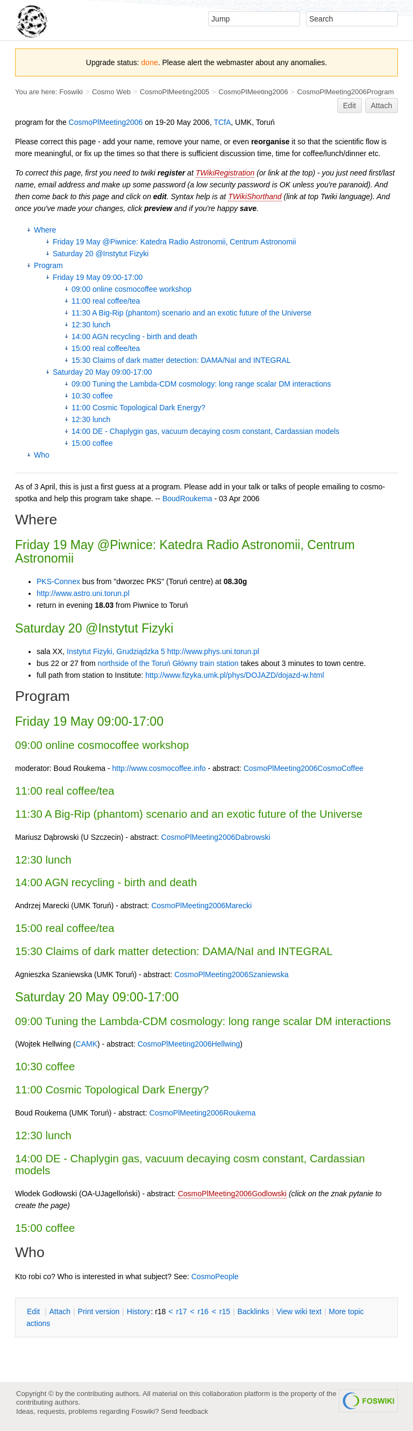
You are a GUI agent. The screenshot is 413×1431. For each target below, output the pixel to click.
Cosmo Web (111, 92)
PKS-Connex (58, 581)
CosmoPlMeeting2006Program (345, 92)
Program (48, 265)
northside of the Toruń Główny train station (168, 663)
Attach (382, 105)
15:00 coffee (92, 443)
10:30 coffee (92, 395)
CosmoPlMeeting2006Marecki (201, 905)
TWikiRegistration (225, 173)
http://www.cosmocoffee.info (159, 768)
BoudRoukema (187, 498)
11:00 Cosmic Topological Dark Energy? (138, 407)
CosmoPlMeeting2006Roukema (202, 1113)
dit (34, 1311)
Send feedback (184, 1411)
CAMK (86, 1044)
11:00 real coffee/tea (106, 301)
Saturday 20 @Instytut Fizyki (100, 253)
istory (139, 1311)
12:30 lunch (91, 324)
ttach (59, 1311)
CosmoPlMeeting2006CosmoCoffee (304, 768)
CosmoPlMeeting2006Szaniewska (231, 974)
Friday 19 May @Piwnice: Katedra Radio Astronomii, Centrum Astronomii (174, 241)
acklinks (253, 1311)
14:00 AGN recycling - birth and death (134, 336)
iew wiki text (299, 1311)
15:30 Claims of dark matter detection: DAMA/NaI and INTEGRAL (181, 360)
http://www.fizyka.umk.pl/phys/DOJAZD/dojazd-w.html (234, 675)
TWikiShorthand (254, 196)
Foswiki (71, 92)
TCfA (222, 122)
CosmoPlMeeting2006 (253, 92)
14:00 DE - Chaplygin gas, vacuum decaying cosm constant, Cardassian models (205, 431)
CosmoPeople (215, 1276)
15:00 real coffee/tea (106, 348)
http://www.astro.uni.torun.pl (83, 593)
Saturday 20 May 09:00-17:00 (102, 372)
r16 (203, 1311)
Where (45, 230)
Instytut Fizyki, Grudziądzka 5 (116, 651)
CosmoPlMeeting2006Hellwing (189, 1044)
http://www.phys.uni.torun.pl (213, 651)
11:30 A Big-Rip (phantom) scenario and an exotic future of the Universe (191, 312)
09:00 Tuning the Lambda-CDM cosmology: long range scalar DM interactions (201, 384)
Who (41, 455)
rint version (99, 1311)
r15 (224, 1311)
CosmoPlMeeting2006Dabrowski (215, 837)
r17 (181, 1311)
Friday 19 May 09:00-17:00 (98, 277)
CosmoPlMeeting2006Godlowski (232, 1193)
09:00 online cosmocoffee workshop (131, 289)
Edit (349, 105)
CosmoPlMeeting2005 (174, 92)
